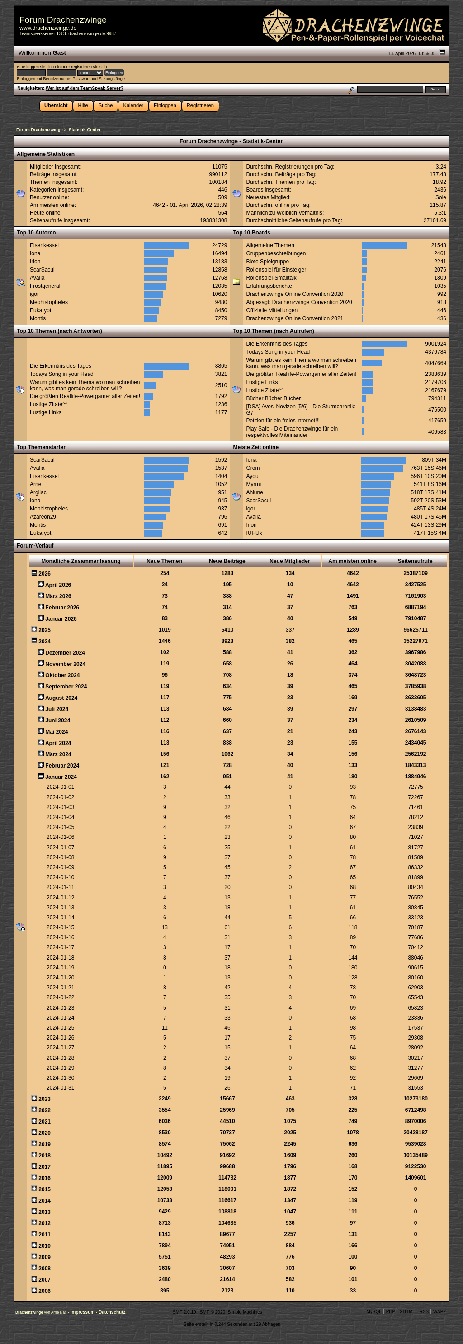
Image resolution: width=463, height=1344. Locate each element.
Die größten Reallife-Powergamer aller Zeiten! (85, 396)
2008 (44, 1268)
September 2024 (66, 687)
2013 (44, 1212)
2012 (44, 1223)
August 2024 (61, 698)
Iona (35, 253)
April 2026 (58, 585)
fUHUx (254, 533)
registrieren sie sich (89, 67)
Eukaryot (40, 310)
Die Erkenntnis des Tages (60, 366)
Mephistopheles (49, 302)
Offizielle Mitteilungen (272, 310)
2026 (44, 574)
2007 (44, 1280)
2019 (44, 1144)
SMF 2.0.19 (184, 1312)
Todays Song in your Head (62, 374)
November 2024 (65, 664)
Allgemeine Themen (270, 245)
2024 (44, 641)
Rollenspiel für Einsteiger (276, 270)
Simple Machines (245, 1312)
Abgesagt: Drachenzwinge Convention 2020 (299, 302)
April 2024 (58, 743)
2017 (44, 1167)
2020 (44, 1133)
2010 (44, 1246)
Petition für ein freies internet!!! (283, 420)
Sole (440, 197)
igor (34, 294)
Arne (35, 484)
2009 (44, 1257)
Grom (253, 468)
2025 (44, 630)
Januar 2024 (60, 777)
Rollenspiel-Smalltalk (271, 278)
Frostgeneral (45, 286)
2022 (44, 1110)
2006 (44, 1291)
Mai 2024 (56, 732)
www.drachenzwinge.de (47, 28)
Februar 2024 (62, 766)
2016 (44, 1178)
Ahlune (254, 492)
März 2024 (58, 754)
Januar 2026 (60, 619)
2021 (44, 1122)
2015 (44, 1189)
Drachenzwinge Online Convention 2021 (294, 318)
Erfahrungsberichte (269, 286)
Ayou (252, 476)
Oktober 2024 (62, 675)
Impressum (83, 1312)
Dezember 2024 (65, 653)
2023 (44, 1099)
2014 (44, 1201)
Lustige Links (45, 412)
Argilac (38, 492)
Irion (35, 261)
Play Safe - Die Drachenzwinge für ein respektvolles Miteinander (292, 432)
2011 (44, 1235)
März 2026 (58, 596)
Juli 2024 (56, 709)
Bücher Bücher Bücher (273, 398)
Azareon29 (43, 517)
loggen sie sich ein (43, 67)
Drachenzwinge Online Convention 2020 (294, 294)
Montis (38, 318)
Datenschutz (112, 1312)
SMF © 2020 (212, 1312)
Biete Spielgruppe (267, 261)
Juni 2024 (57, 720)
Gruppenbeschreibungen (276, 253)
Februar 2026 (62, 607)
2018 (44, 1155)
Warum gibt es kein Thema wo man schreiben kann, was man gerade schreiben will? (85, 385)
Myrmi (253, 484)
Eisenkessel (44, 245)
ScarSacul (42, 270)
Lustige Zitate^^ (48, 404)
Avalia (37, 278)
